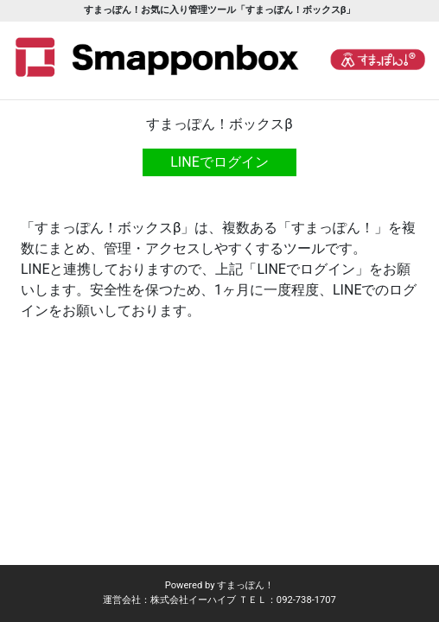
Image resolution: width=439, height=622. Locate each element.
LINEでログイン (219, 162)
